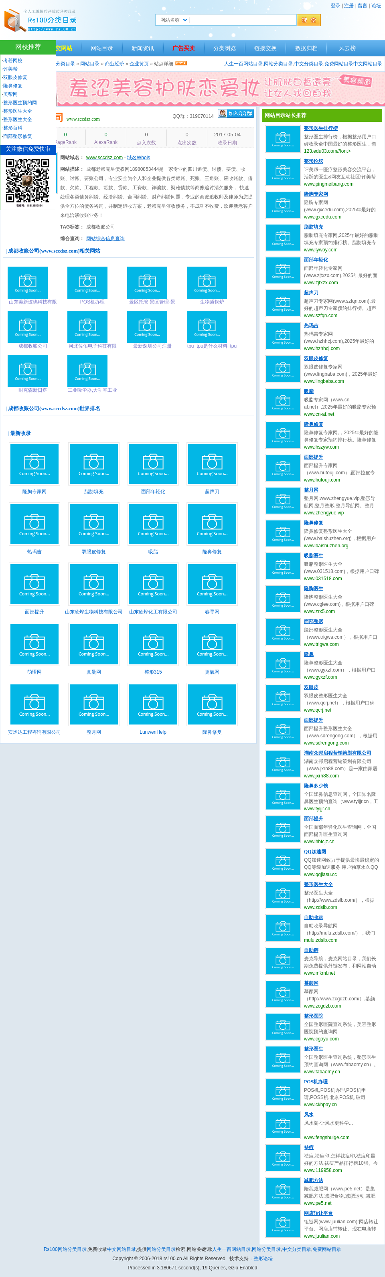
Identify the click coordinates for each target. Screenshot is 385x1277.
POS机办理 (316, 1082)
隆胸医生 (313, 588)
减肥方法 (313, 1180)
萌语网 (34, 672)
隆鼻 (309, 654)
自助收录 (313, 917)
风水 (309, 1114)
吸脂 (153, 552)
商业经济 (114, 64)
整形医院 (313, 1016)
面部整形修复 (17, 136)
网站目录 (102, 48)
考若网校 (12, 60)
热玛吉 (34, 552)
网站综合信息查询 (105, 238)
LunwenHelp (153, 732)
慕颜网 (311, 983)
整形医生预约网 (20, 102)
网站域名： (72, 157)
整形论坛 (313, 161)
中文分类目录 (308, 64)
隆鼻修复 (212, 552)
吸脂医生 (313, 556)
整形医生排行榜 (321, 128)
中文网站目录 (367, 64)
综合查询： (72, 238)
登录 (335, 5)
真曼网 (94, 672)
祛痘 (309, 1147)
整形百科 (12, 128)
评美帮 (10, 69)
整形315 (153, 672)
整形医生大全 (318, 884)
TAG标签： (72, 227)
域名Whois (138, 157)
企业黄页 (139, 64)
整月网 (94, 732)
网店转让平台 (318, 1213)
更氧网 (212, 672)
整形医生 (313, 1049)
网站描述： (72, 169)
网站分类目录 (278, 64)
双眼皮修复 (94, 552)
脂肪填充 (93, 491)
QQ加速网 (315, 851)
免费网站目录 (338, 64)
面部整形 (313, 621)
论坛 (376, 5)
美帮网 (10, 94)
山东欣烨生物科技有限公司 (94, 612)
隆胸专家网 (34, 491)
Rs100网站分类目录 (65, 1249)
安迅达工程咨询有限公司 (34, 732)
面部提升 (34, 612)
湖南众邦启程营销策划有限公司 (337, 753)
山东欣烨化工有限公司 (153, 612)
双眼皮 (311, 687)
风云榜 (347, 48)
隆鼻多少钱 (316, 786)
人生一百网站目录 (243, 64)
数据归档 (306, 48)
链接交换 (265, 48)
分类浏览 (224, 48)
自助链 (311, 950)
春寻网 (212, 612)
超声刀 (212, 491)
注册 (349, 5)
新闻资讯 (143, 48)
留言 (362, 5)
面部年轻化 (153, 491)
